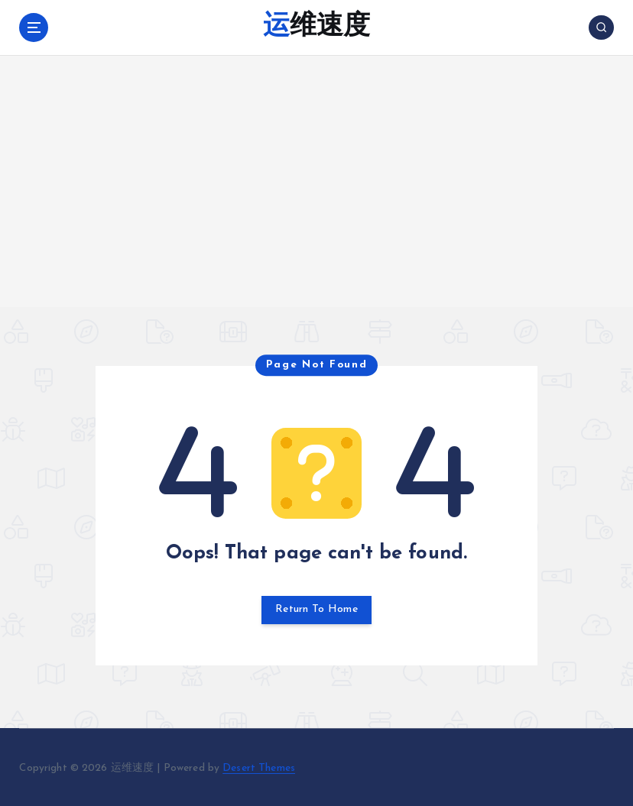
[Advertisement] (316, 199)
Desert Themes (258, 767)
